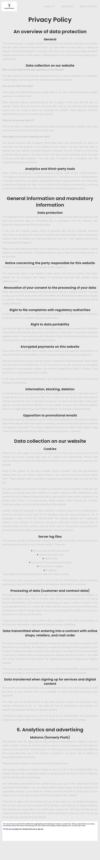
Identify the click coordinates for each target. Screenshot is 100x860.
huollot (49, 6)
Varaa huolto (88, 6)
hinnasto (67, 6)
